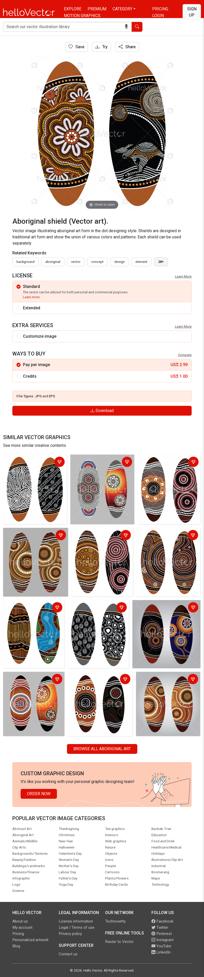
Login (158, 15)
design (119, 262)
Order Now (38, 793)
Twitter (159, 927)
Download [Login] (102, 410)
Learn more (31, 297)
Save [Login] (76, 46)
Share (127, 46)
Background (25, 262)
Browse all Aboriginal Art (102, 748)
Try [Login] (101, 46)
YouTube (161, 946)
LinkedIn (161, 952)
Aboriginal (52, 262)
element (141, 262)
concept (97, 262)
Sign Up (192, 12)
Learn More (183, 276)
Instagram (162, 940)
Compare (185, 355)
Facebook (162, 921)
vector (75, 262)
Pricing (160, 8)
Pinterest (161, 933)
